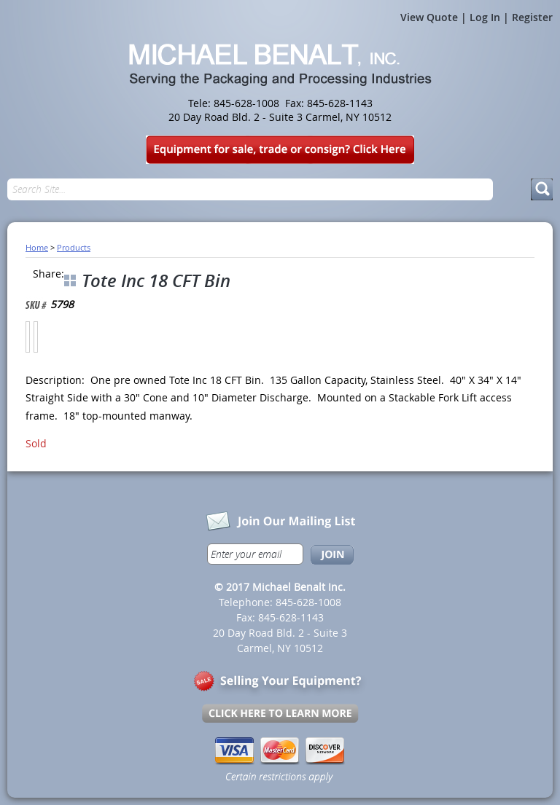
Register (532, 17)
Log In (485, 17)
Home (37, 247)
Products (73, 247)
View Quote (429, 17)
